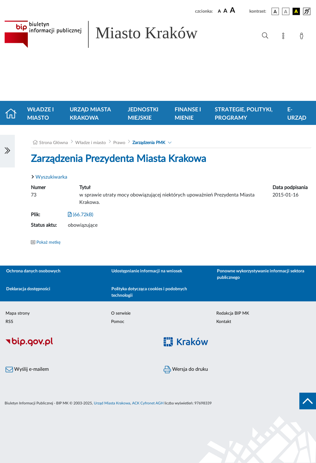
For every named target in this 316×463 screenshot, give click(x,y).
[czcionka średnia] (225, 11)
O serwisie (121, 313)
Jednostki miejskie (143, 114)
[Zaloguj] (303, 37)
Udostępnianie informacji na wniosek (146, 271)
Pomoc (117, 322)
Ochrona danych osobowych (33, 271)
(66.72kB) (80, 214)
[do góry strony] (307, 401)
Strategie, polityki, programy (243, 114)
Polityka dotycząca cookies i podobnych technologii (149, 292)
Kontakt (223, 322)
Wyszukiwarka (51, 177)
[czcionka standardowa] (219, 11)
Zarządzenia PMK (148, 143)
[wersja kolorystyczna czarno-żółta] (296, 11)
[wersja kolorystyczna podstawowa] (275, 11)
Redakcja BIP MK (232, 313)
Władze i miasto (40, 114)
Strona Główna (53, 143)
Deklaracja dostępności (28, 289)
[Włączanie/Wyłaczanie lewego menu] (7, 151)
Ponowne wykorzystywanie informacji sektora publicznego (260, 274)
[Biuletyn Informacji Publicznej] (79, 345)
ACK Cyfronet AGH (148, 403)
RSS (9, 322)
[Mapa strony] (284, 37)
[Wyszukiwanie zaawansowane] (265, 36)
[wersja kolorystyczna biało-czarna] (285, 11)
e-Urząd (296, 114)
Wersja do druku (186, 369)
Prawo (119, 143)
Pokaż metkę (48, 242)
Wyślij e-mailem (27, 369)
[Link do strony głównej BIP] (110, 34)
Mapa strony (18, 313)
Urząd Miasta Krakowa (90, 114)
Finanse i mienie (188, 114)
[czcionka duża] (238, 10)
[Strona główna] (13, 114)
